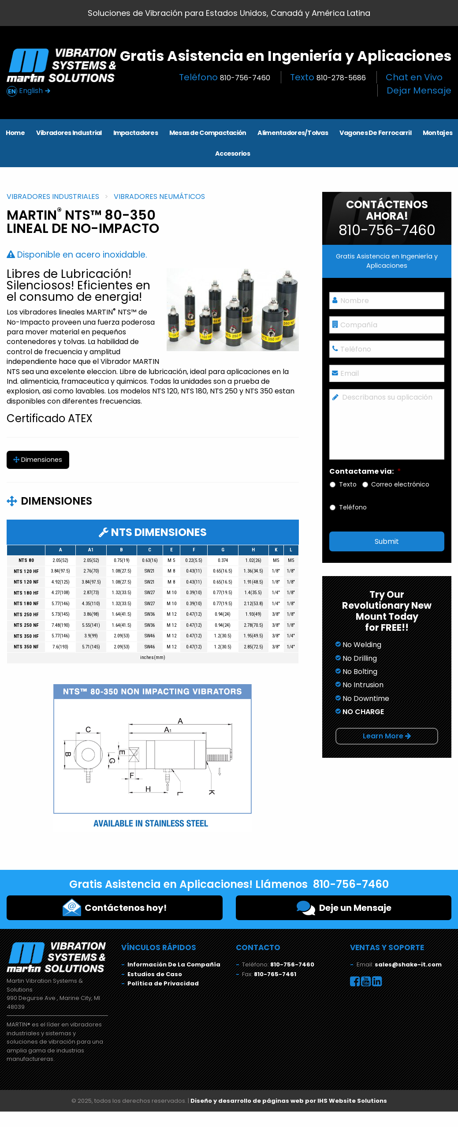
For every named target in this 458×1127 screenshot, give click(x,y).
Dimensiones (37, 459)
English (29, 91)
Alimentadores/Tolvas (292, 132)
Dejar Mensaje (419, 90)
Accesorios (232, 153)
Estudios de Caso (154, 974)
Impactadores (135, 132)
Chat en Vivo (414, 77)
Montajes (437, 132)
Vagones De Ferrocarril (375, 132)
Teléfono (224, 77)
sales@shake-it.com (408, 964)
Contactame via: (365, 471)
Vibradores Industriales (53, 196)
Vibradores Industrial (69, 132)
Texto (328, 77)
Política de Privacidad (163, 983)
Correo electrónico (400, 484)
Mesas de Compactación (207, 132)
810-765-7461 (275, 974)
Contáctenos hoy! (115, 907)
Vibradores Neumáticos (159, 196)
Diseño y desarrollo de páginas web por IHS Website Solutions (288, 1101)
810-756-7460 (292, 964)
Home (15, 132)
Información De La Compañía (173, 964)
